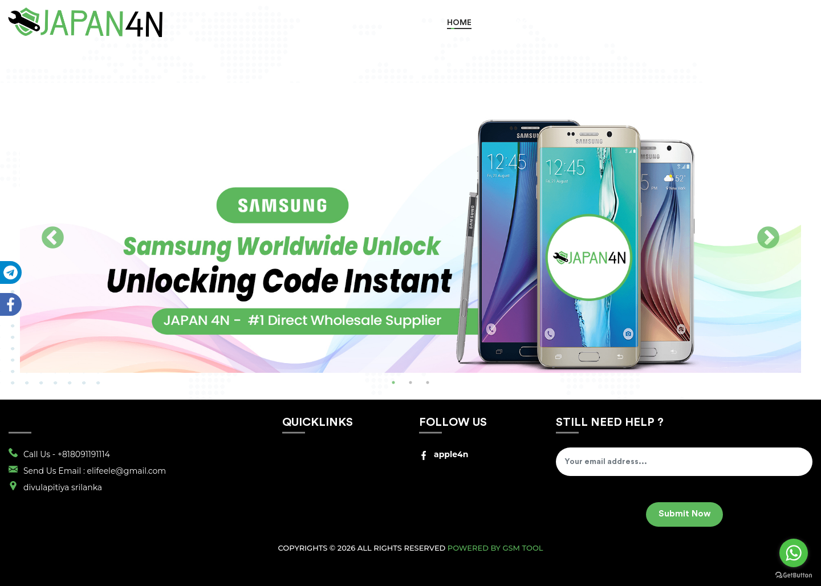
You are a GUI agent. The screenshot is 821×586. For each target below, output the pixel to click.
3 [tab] (427, 382)
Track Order (667, 23)
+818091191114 (84, 454)
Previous (53, 238)
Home (459, 23)
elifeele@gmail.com (126, 471)
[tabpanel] (410, 230)
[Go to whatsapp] (793, 553)
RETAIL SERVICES (587, 23)
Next (768, 238)
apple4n (443, 454)
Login (791, 23)
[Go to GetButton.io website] (793, 574)
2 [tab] (410, 382)
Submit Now (684, 514)
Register (736, 23)
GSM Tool (522, 547)
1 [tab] (393, 382)
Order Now (512, 23)
